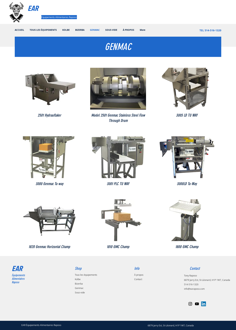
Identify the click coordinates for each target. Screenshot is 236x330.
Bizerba (79, 283)
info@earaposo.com (194, 288)
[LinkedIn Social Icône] (203, 303)
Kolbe (78, 279)
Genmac (79, 288)
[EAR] (43, 8)
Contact (138, 279)
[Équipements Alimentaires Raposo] (59, 17)
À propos (138, 274)
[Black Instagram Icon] (190, 303)
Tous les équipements (86, 274)
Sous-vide (80, 292)
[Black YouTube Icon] (197, 303)
